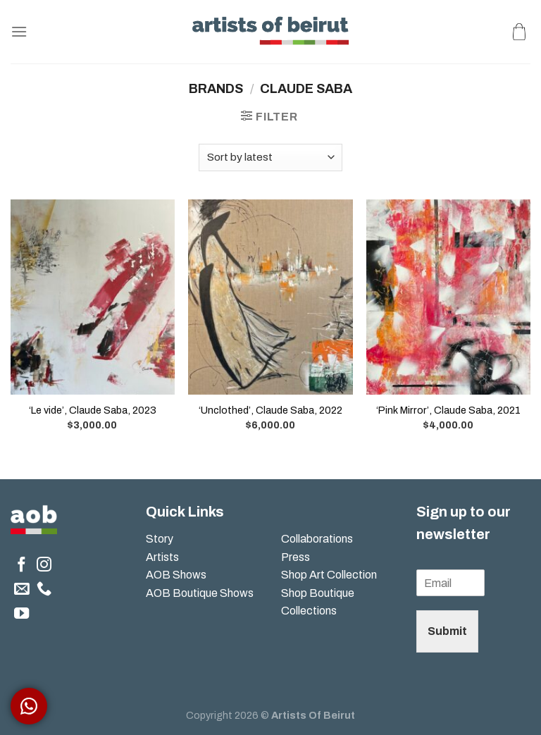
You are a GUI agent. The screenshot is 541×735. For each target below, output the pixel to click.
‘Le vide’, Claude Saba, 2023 (92, 410)
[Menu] (19, 31)
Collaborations (317, 539)
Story (159, 539)
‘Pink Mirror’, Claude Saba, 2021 (448, 410)
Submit (447, 631)
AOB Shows (177, 575)
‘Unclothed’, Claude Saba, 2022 (270, 410)
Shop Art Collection (329, 575)
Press (295, 557)
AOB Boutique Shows (200, 593)
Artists (162, 557)
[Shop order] (270, 157)
